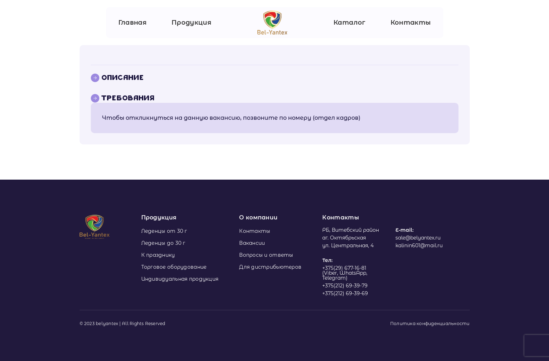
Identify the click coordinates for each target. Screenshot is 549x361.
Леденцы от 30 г (164, 231)
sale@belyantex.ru (418, 238)
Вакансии (252, 243)
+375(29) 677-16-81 (344, 268)
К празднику (158, 255)
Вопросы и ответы (266, 255)
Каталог (349, 22)
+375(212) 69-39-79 (345, 285)
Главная (132, 22)
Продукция (191, 22)
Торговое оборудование (174, 267)
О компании (258, 217)
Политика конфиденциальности (429, 324)
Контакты (411, 22)
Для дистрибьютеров (270, 267)
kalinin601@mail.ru (419, 245)
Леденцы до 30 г (163, 243)
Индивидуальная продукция (180, 279)
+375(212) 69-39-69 (345, 293)
